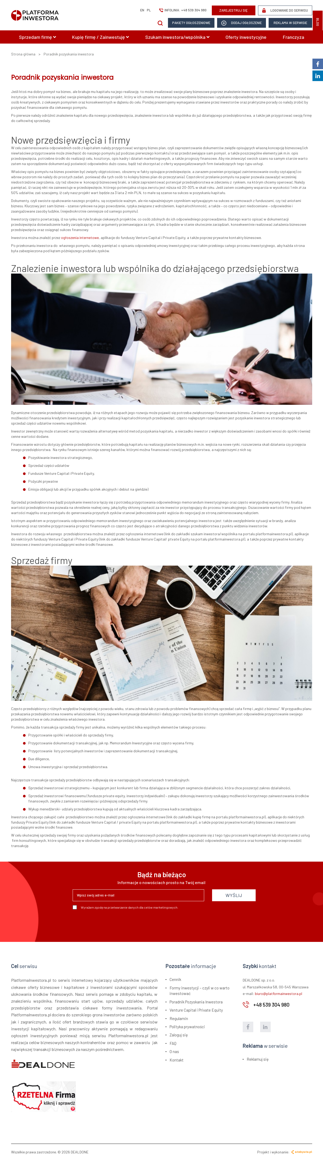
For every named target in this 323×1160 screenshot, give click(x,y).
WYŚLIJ (234, 895)
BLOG (318, 22)
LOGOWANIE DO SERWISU (285, 10)
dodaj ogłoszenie (241, 23)
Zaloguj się (179, 1034)
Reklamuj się (258, 1059)
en (142, 10)
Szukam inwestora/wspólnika (177, 37)
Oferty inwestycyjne (246, 37)
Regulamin (179, 1018)
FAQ (173, 1043)
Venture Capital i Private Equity (196, 1010)
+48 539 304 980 (194, 10)
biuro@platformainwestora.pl (278, 993)
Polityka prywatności (187, 1026)
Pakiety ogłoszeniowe (191, 23)
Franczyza (293, 37)
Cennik (175, 979)
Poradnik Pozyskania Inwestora (196, 1001)
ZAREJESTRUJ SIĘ (233, 10)
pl (149, 10)
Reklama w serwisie (290, 23)
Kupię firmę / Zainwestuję (100, 37)
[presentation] (113, 923)
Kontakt (177, 1060)
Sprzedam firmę (37, 37)
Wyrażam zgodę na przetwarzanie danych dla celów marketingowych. (125, 907)
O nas (174, 1051)
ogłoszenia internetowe (80, 237)
